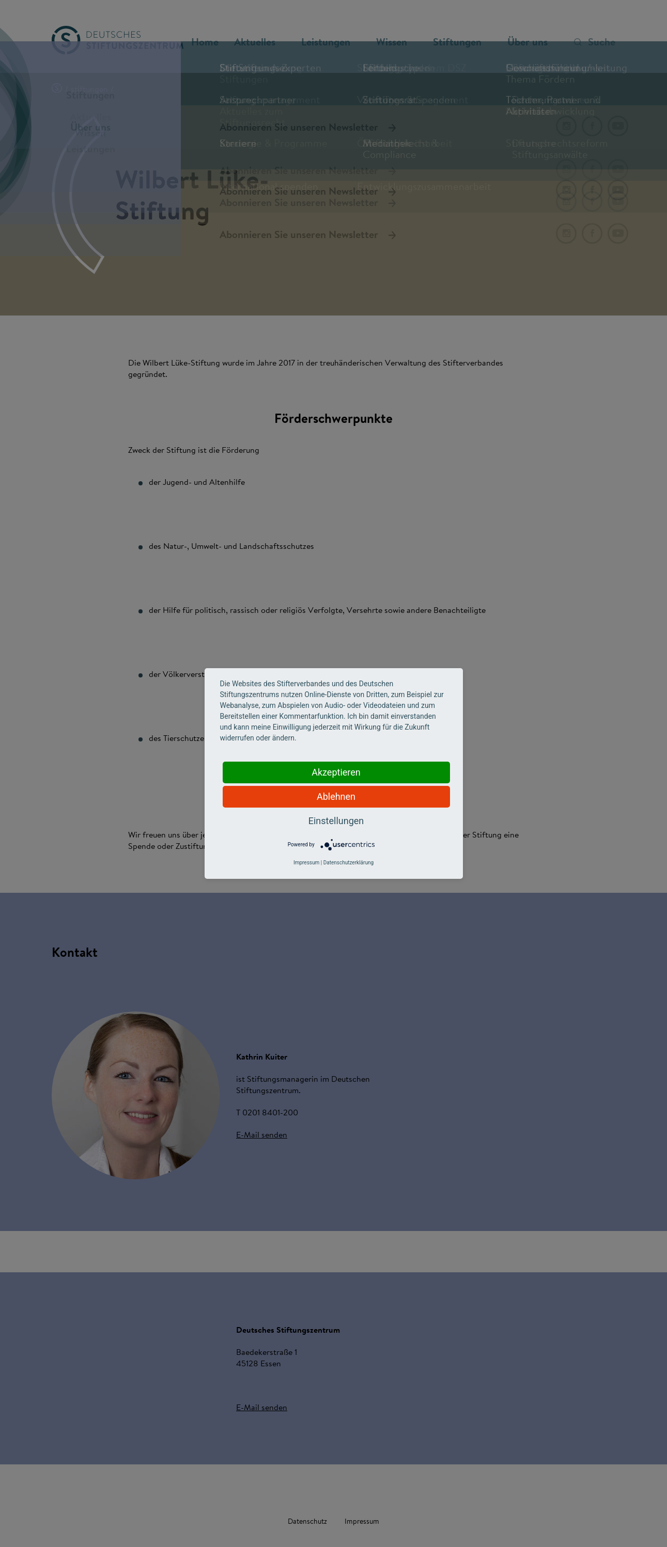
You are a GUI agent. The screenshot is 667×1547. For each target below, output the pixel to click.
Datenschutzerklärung (348, 862)
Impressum (306, 862)
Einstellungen (336, 820)
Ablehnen (336, 796)
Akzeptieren (336, 772)
